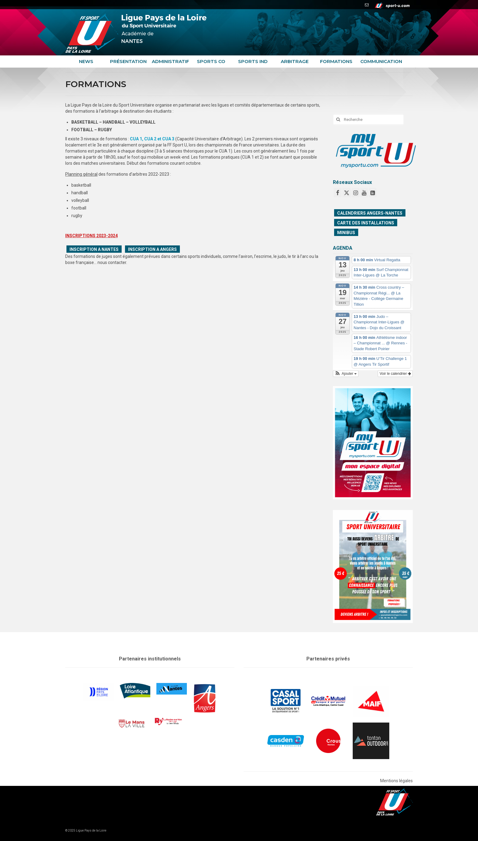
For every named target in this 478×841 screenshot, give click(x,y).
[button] (345, 374)
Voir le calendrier (395, 373)
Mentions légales (396, 780)
